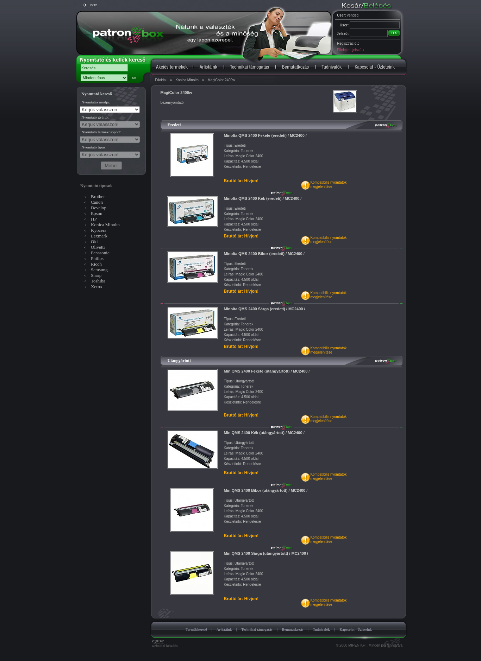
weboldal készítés (165, 644)
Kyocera (98, 230)
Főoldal (161, 80)
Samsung (99, 269)
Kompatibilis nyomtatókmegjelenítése (328, 184)
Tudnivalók (321, 629)
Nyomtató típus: (93, 147)
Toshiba (98, 281)
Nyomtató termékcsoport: (101, 132)
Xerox (96, 286)
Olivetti (98, 247)
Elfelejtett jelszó (350, 50)
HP (94, 219)
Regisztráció (348, 43)
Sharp (96, 275)
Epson (96, 213)
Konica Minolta (187, 80)
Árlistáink (224, 629)
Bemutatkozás (293, 629)
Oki (94, 241)
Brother (98, 196)
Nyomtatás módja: (95, 102)
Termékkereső (196, 629)
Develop (98, 207)
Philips (97, 258)
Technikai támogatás (256, 629)
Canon (97, 202)
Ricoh (96, 264)
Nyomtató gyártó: (95, 117)
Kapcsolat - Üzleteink (355, 629)
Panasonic (100, 252)
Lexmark (99, 236)
